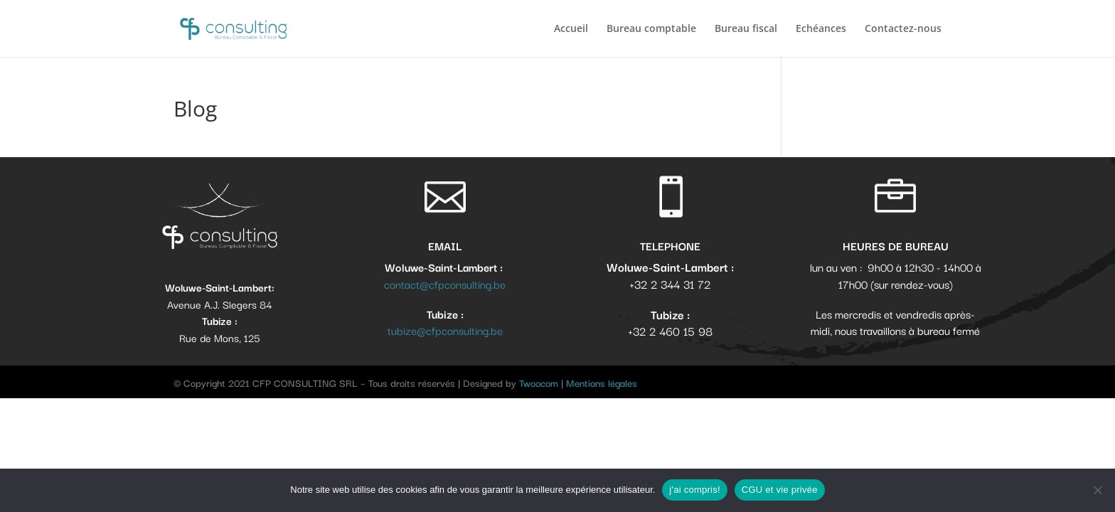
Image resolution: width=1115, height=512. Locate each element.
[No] (1097, 490)
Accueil (571, 29)
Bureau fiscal (746, 29)
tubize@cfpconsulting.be (445, 329)
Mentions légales (601, 382)
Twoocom (538, 382)
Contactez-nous (903, 29)
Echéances (821, 29)
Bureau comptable (651, 29)
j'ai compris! (694, 489)
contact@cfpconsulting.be (445, 283)
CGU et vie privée (780, 489)
